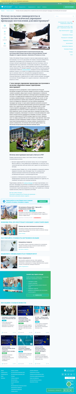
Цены (2, 376)
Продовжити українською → (23, 1)
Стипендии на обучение (16, 389)
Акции (2, 370)
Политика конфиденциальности (37, 376)
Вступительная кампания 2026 (18, 372)
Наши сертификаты (34, 378)
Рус (74, 3)
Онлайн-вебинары (34, 370)
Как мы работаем (15, 381)
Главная (3, 10)
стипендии (22, 108)
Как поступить (14, 380)
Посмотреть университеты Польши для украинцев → (23, 194)
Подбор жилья (14, 391)
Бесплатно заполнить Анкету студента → (20, 196)
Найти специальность (23, 266)
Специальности (4, 374)
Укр (72, 3)
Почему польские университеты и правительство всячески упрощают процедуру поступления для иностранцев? (41, 10)
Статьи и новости (10, 10)
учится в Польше (28, 183)
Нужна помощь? (70, 381)
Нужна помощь (22, 233)
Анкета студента (14, 370)
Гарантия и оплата (34, 381)
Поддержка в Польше (34, 372)
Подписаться (42, 201)
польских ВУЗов (26, 69)
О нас (12, 383)
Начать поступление (69, 6)
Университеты (4, 372)
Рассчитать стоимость (23, 249)
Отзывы (13, 376)
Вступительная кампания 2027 (18, 374)
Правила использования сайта (37, 374)
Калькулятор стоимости (25, 242)
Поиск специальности (25, 258)
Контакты (3, 378)
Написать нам (71, 387)
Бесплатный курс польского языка (19, 385)
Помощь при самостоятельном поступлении (31, 226)
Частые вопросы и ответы (36, 380)
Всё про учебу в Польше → (16, 192)
